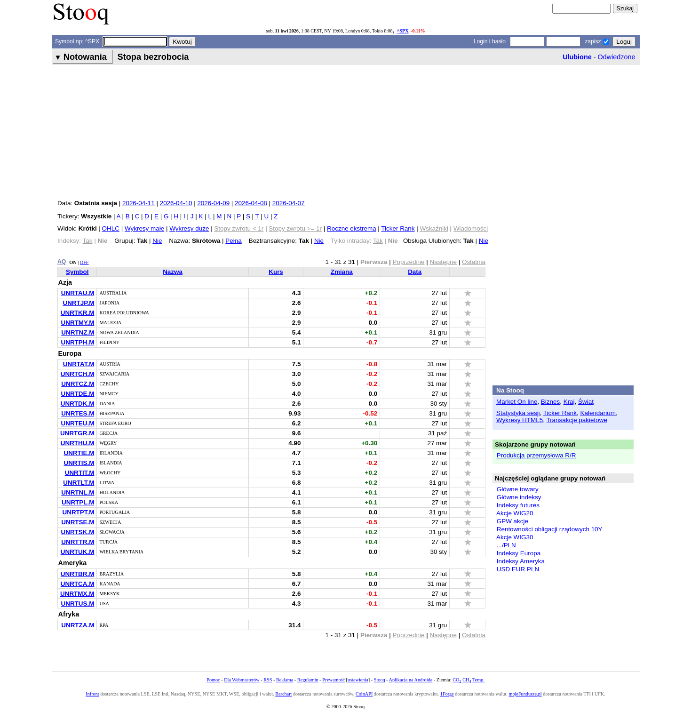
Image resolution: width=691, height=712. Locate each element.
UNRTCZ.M (77, 383)
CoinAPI (364, 693)
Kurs (276, 271)
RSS (267, 679)
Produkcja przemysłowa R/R (536, 455)
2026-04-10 (176, 203)
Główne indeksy (519, 497)
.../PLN (506, 545)
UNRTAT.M (79, 364)
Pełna (233, 240)
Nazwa (173, 271)
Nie (157, 240)
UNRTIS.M (79, 462)
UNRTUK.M (78, 551)
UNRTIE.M (79, 452)
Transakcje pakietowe (576, 420)
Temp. (478, 679)
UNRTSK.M (77, 532)
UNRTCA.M (78, 583)
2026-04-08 (251, 203)
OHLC (110, 228)
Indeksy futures (518, 505)
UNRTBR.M (78, 573)
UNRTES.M (77, 413)
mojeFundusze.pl (524, 693)
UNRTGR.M (77, 433)
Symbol (77, 271)
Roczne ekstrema (351, 228)
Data (414, 271)
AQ (61, 261)
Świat (586, 401)
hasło (499, 41)
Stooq (379, 679)
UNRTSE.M (77, 522)
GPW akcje (512, 521)
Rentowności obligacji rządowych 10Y (550, 529)
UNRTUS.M (77, 603)
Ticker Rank (397, 228)
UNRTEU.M (77, 423)
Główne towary (518, 489)
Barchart (283, 693)
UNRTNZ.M (77, 332)
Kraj (569, 401)
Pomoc (213, 679)
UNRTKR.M (78, 312)
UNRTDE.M (77, 393)
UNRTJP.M (78, 302)
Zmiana (342, 271)
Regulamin (307, 679)
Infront (92, 693)
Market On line (516, 401)
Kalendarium (598, 412)
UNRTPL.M (78, 502)
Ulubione (577, 57)
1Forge (447, 693)
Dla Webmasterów (241, 679)
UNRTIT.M (80, 472)
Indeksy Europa (518, 553)
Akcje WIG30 (514, 537)
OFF (84, 262)
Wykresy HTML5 (519, 420)
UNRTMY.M (77, 322)
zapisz (593, 41)
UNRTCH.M (78, 373)
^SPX (402, 30)
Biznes (550, 401)
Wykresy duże (189, 228)
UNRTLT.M (78, 482)
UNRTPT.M (78, 512)
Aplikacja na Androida (411, 679)
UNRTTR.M (77, 541)
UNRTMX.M (77, 593)
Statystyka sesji (518, 412)
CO (457, 679)
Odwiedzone (616, 57)
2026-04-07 (288, 203)
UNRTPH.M (77, 342)
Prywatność (333, 679)
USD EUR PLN (518, 569)
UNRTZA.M (77, 625)
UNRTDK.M (78, 403)
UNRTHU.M (78, 443)
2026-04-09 (213, 203)
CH (466, 679)
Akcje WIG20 (514, 513)
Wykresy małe (144, 228)
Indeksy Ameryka (521, 561)
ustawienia (358, 679)
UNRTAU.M (78, 292)
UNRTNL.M (77, 492)
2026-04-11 (138, 203)
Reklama (284, 679)
